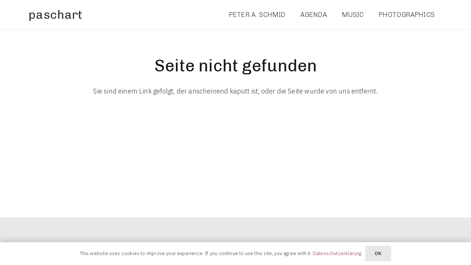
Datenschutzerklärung (337, 253)
